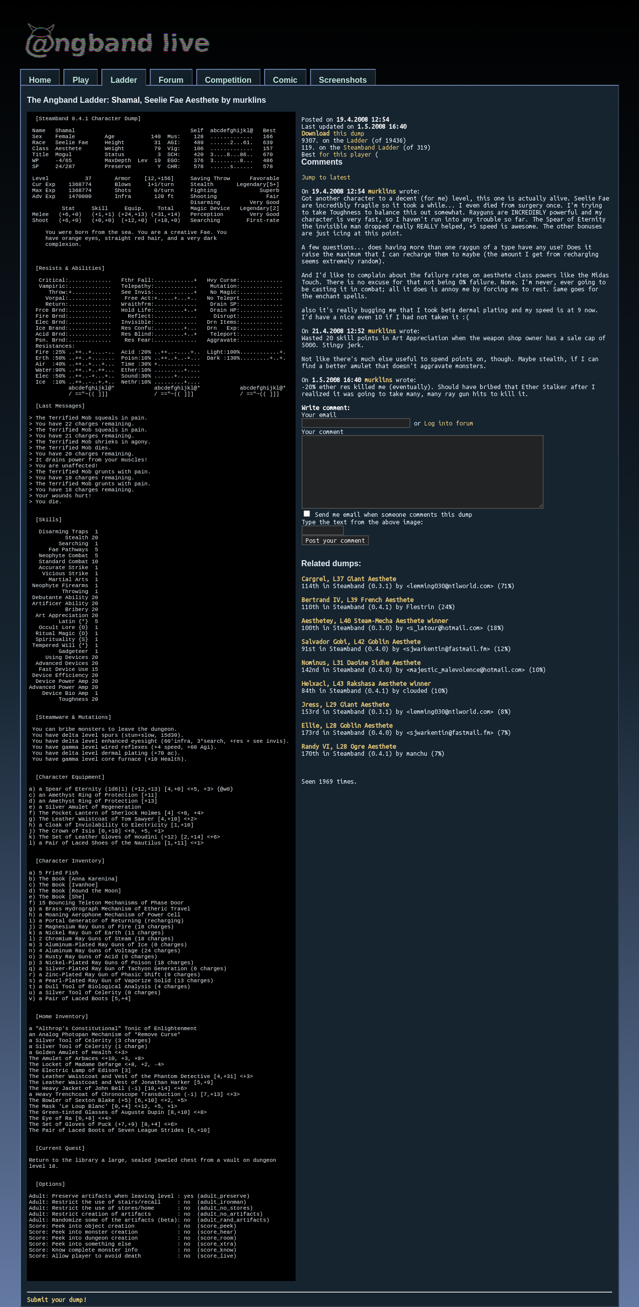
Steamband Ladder (371, 147)
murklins (382, 191)
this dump (333, 133)
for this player (345, 154)
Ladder (123, 80)
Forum (171, 80)
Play (80, 80)
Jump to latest (326, 177)
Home (40, 80)
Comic (285, 80)
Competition (228, 80)
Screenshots (343, 80)
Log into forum (448, 423)
